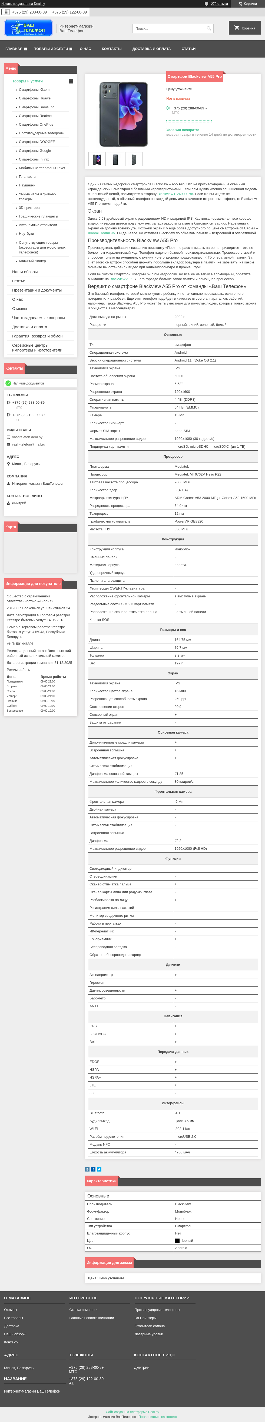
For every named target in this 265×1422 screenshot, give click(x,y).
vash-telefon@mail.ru (28, 444)
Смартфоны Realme (35, 116)
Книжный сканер (32, 261)
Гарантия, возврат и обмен (37, 336)
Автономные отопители (38, 225)
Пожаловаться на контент (157, 1417)
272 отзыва (219, 4)
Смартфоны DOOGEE (37, 142)
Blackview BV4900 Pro (175, 194)
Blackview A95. (121, 279)
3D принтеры (29, 208)
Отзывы (19, 308)
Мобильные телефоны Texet (42, 168)
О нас (85, 49)
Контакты (112, 49)
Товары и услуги (51, 49)
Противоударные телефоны (41, 133)
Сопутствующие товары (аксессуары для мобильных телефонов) (42, 247)
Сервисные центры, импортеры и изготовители (37, 347)
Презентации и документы (37, 290)
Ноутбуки (26, 234)
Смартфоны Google (35, 151)
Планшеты (27, 177)
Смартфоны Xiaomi (34, 90)
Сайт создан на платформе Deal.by (132, 1412)
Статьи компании (83, 1310)
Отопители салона (150, 1326)
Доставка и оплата (151, 49)
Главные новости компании (91, 1318)
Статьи (189, 49)
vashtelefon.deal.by (27, 437)
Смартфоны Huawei (35, 98)
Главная (13, 49)
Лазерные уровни (149, 1334)
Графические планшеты (38, 216)
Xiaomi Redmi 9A (101, 233)
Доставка (11, 1326)
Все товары (13, 1318)
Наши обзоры (25, 271)
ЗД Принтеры (146, 1318)
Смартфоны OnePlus (36, 124)
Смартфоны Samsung (36, 107)
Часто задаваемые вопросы (38, 317)
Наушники (27, 185)
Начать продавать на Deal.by (23, 4)
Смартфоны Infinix (34, 159)
